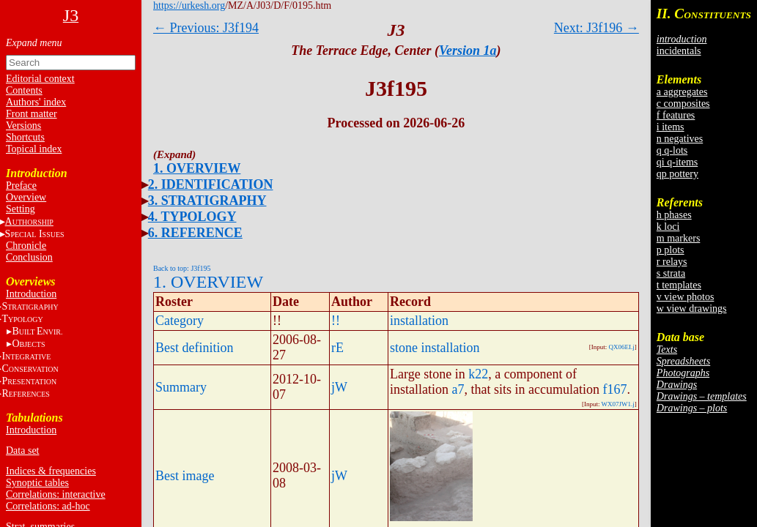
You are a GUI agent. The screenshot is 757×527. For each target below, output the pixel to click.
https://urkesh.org (189, 5)
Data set (22, 450)
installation (419, 320)
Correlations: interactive (56, 494)
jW (339, 387)
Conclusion (29, 257)
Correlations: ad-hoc (48, 506)
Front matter (31, 113)
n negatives (680, 138)
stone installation (434, 347)
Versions (23, 125)
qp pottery (677, 173)
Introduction (31, 293)
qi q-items (677, 162)
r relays (672, 261)
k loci (668, 226)
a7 (458, 389)
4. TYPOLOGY (192, 216)
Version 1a (468, 50)
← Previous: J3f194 (206, 27)
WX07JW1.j (618, 404)
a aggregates (682, 91)
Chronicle (26, 245)
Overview (26, 197)
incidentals (679, 50)
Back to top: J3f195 (182, 268)
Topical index (34, 148)
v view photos (685, 296)
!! (335, 320)
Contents (24, 90)
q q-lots (672, 150)
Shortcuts (25, 137)
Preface (21, 185)
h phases (674, 214)
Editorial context (40, 78)
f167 (614, 389)
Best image (184, 475)
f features (676, 115)
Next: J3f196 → (596, 27)
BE (37, 331)
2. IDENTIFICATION (210, 184)
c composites (683, 103)
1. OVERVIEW (196, 168)
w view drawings (692, 308)
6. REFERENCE (195, 232)
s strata (671, 273)
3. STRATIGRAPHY (207, 200)
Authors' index (36, 102)
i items (670, 127)
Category (179, 320)
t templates (679, 285)
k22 (478, 374)
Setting (20, 208)
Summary (181, 387)
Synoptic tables (37, 482)
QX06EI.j (622, 347)
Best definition (194, 347)
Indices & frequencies (51, 471)
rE (337, 347)
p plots (670, 249)
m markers (678, 238)
